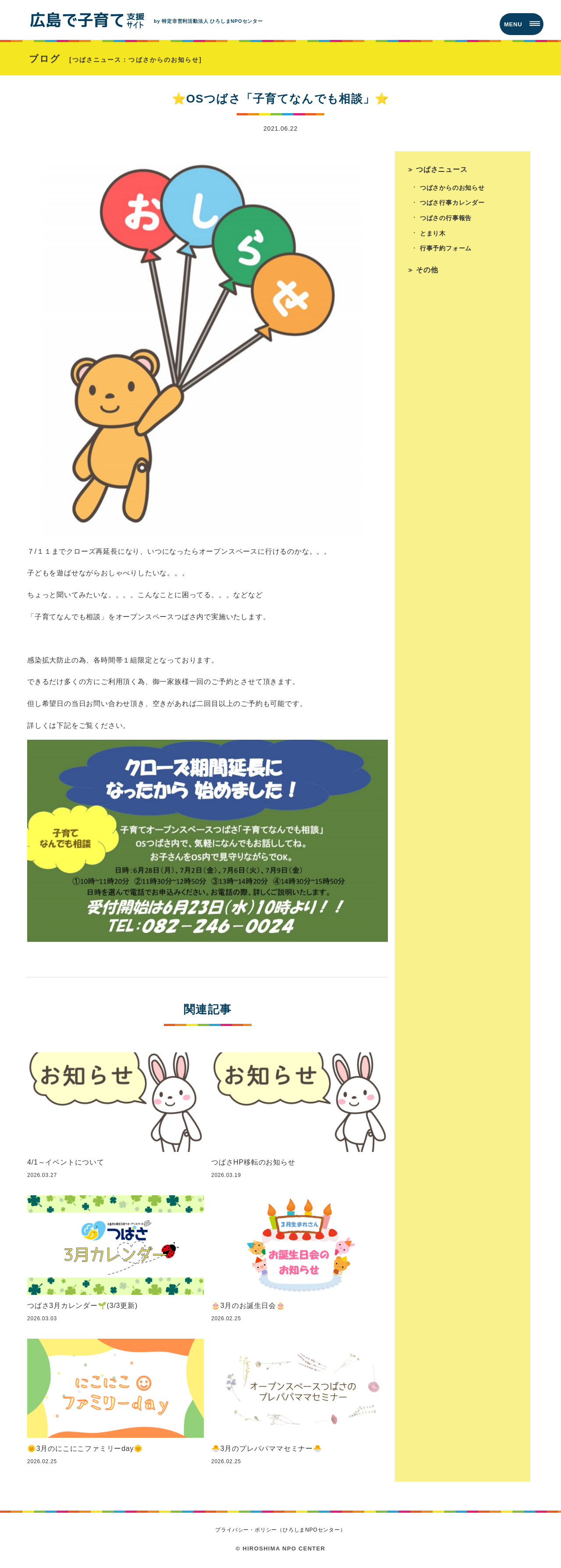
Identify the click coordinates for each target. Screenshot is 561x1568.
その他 (427, 271)
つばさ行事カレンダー (452, 203)
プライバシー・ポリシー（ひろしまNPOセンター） (280, 1531)
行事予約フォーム (446, 249)
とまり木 (433, 234)
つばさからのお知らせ (452, 188)
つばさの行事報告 (446, 219)
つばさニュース (442, 170)
